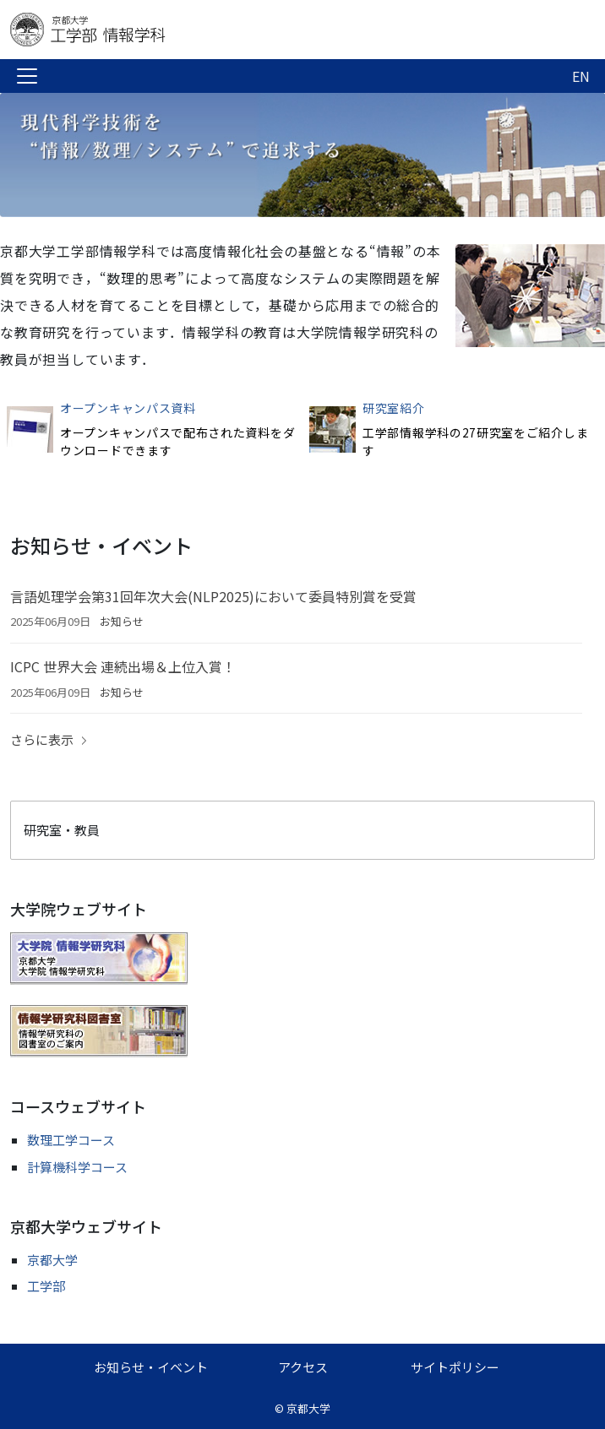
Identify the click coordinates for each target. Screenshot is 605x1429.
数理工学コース (71, 1140)
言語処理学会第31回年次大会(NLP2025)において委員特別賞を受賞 (213, 596)
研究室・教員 (62, 830)
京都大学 (52, 1260)
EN (581, 76)
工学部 (46, 1286)
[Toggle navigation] (27, 76)
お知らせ (122, 621)
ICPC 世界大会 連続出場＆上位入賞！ (123, 666)
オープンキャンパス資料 (128, 407)
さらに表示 (42, 739)
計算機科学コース (77, 1167)
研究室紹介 (393, 407)
